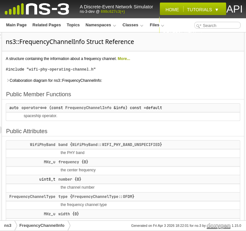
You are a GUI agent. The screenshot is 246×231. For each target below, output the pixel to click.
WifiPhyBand (122, 189)
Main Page (16, 24)
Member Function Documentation (205, 99)
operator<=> (114, 138)
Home (171, 9)
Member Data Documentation (201, 113)
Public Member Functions (198, 36)
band (143, 189)
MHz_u (129, 213)
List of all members (192, 156)
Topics (73, 24)
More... (129, 75)
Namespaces (101, 24)
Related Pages (46, 24)
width (185, 85)
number (187, 71)
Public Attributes (190, 50)
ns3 (7, 225)
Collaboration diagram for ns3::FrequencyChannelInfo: (110, 107)
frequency (148, 213)
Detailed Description (193, 92)
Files (157, 24)
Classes (133, 24)
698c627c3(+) (113, 11)
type (184, 78)
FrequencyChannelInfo (125, 145)
